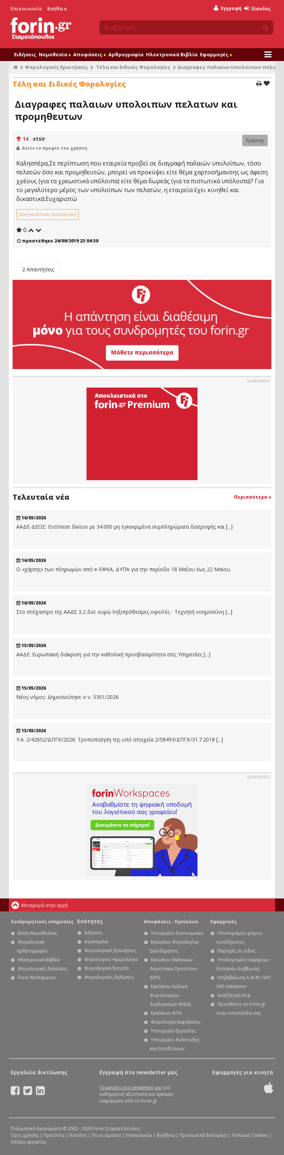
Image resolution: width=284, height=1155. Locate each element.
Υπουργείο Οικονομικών (177, 933)
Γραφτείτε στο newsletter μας (130, 1087)
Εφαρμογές (216, 54)
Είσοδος (257, 9)
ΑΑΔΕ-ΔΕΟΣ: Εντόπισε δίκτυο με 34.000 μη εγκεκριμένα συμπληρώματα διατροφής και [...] (124, 526)
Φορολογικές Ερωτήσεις (56, 67)
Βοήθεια (57, 9)
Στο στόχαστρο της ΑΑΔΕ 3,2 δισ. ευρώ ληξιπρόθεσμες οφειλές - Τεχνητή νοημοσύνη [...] (124, 612)
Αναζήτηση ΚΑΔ (234, 995)
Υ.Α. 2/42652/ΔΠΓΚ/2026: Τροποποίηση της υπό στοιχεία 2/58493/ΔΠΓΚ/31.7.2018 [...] (119, 739)
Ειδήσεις (25, 54)
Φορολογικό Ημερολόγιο (111, 959)
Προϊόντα (54, 1135)
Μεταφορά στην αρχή (44, 905)
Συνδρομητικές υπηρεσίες (42, 921)
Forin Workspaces (36, 977)
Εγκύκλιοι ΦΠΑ (166, 1013)
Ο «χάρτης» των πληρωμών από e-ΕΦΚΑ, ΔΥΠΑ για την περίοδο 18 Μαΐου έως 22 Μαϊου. (123, 569)
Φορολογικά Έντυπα (106, 968)
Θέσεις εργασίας (29, 1142)
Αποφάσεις (89, 54)
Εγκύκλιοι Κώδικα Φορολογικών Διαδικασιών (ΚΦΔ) (170, 995)
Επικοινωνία (26, 9)
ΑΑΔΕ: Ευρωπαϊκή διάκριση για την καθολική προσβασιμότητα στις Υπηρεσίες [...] (113, 654)
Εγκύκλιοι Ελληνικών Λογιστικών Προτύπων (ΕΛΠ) (173, 969)
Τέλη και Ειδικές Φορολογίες (133, 67)
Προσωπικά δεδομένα (203, 1135)
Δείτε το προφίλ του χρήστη (54, 148)
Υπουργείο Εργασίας (173, 1031)
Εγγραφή (227, 8)
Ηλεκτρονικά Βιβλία (171, 54)
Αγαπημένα (96, 941)
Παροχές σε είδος (236, 951)
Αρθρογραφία (125, 54)
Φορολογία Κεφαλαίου (175, 1022)
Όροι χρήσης (25, 1135)
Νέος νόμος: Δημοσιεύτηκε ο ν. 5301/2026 (67, 697)
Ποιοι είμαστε (106, 1135)
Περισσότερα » (252, 497)
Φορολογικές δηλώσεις (42, 968)
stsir (39, 138)
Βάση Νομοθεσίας (37, 933)
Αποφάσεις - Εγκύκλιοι (171, 921)
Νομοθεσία (55, 54)
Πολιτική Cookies (250, 1135)
